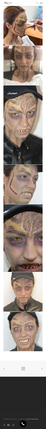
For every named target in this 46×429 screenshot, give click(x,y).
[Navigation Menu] (41, 3)
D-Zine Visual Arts (32, 419)
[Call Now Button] (23, 423)
